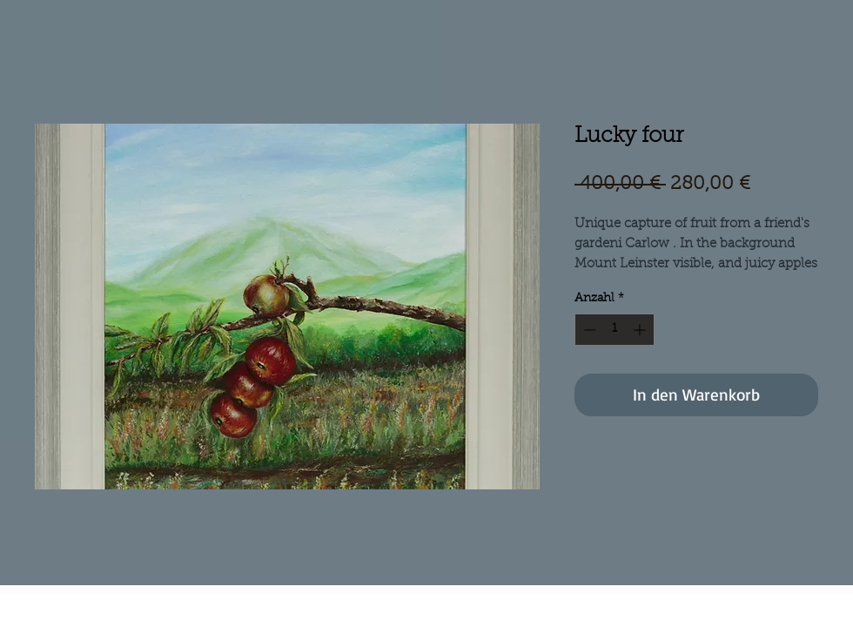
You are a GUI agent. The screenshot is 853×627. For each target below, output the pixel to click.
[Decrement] (588, 329)
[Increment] (641, 329)
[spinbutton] (614, 329)
